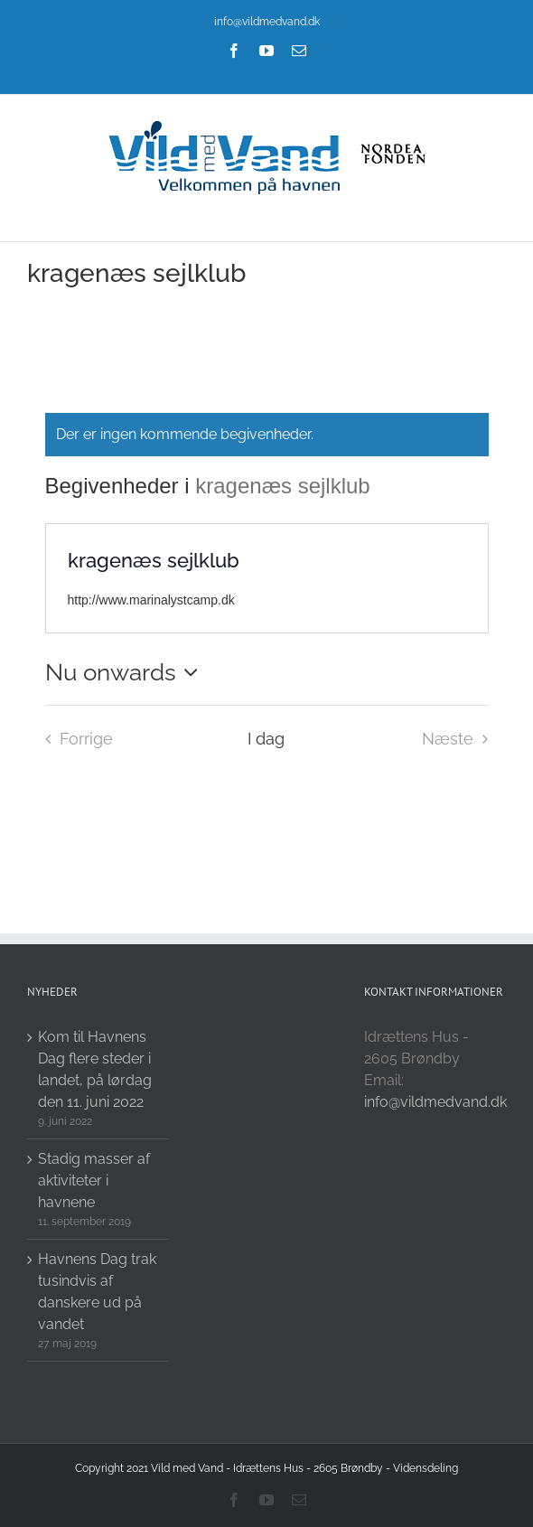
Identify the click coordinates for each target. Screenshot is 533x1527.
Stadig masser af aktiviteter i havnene (94, 1180)
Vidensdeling (425, 1468)
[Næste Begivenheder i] (460, 739)
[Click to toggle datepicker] (126, 672)
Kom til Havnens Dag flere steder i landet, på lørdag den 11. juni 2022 (95, 1069)
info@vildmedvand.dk (267, 21)
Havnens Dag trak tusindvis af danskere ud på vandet (97, 1292)
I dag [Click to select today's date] (266, 738)
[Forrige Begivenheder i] (74, 739)
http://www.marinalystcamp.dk (151, 600)
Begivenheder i (120, 485)
